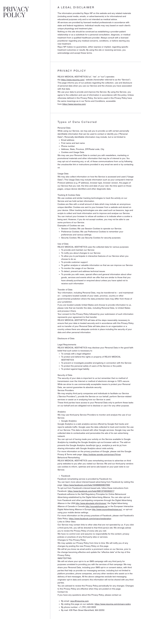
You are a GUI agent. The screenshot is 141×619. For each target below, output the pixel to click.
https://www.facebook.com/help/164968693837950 (86, 485)
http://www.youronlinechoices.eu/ (107, 509)
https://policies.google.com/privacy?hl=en (102, 454)
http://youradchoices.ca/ (96, 506)
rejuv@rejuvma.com (79, 601)
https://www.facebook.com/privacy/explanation (90, 518)
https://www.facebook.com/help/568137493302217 (91, 491)
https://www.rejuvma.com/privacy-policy (113, 604)
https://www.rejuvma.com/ (73, 80)
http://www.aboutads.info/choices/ (91, 503)
